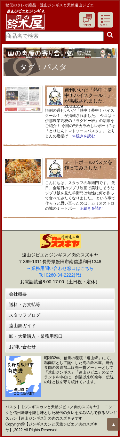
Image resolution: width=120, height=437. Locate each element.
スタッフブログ (24, 315)
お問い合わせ (22, 346)
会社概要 (18, 293)
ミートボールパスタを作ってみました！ (88, 164)
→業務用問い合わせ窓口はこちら (60, 268)
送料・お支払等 (24, 304)
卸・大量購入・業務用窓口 (36, 336)
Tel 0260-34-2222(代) (60, 275)
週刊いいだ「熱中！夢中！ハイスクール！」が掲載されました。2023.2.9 (88, 98)
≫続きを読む (81, 136)
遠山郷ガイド (22, 325)
